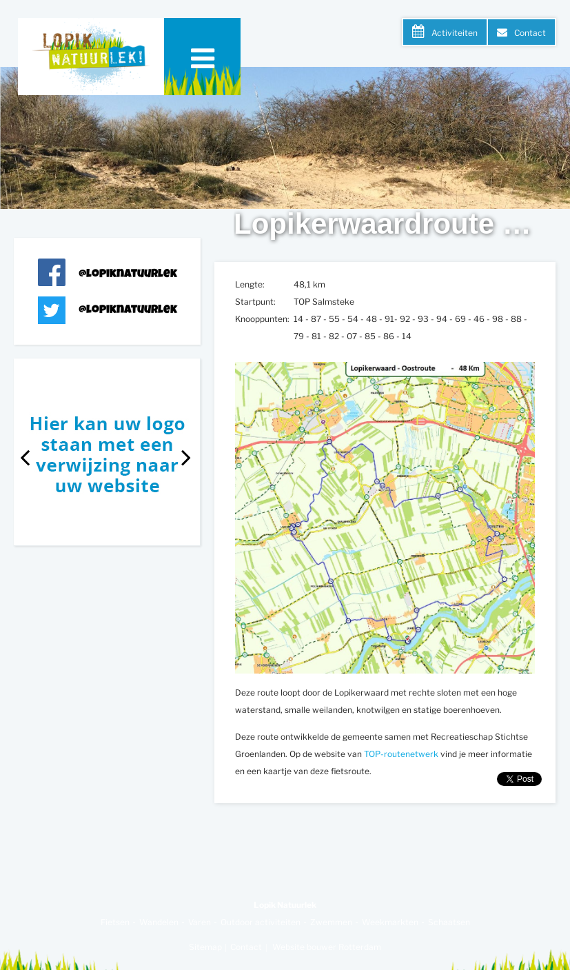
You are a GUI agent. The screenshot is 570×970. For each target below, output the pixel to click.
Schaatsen (449, 922)
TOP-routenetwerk (401, 754)
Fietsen (115, 922)
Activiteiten (454, 33)
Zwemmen (331, 922)
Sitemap (205, 947)
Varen (199, 922)
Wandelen (159, 922)
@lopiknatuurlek (128, 275)
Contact (530, 33)
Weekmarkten (390, 922)
